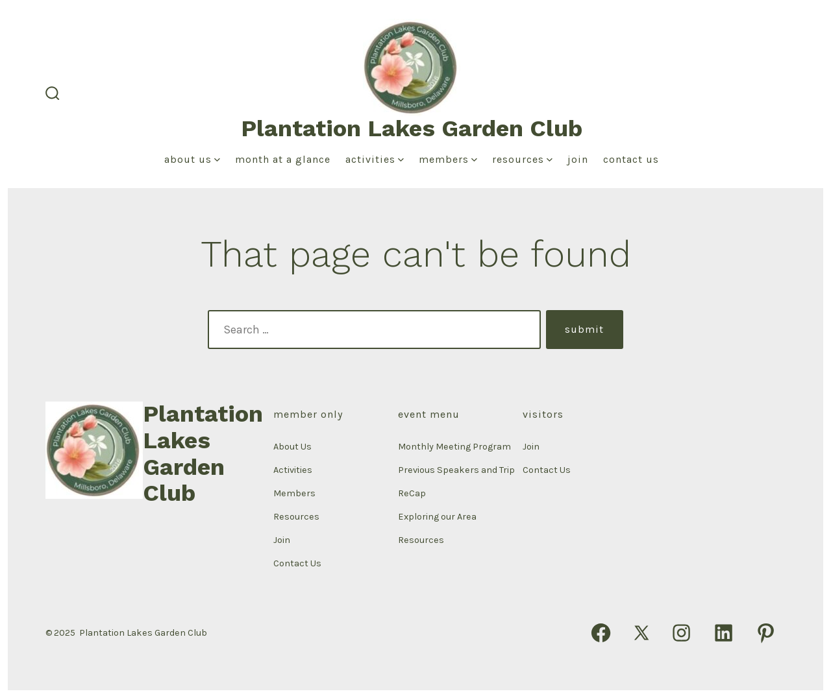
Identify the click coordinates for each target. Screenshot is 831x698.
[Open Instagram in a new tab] (681, 633)
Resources (522, 159)
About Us (192, 159)
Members (448, 159)
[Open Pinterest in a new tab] (766, 633)
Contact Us (631, 159)
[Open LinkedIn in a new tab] (723, 633)
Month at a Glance (282, 159)
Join (577, 159)
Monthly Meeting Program (454, 446)
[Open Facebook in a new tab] (601, 633)
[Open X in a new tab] (641, 633)
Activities (374, 159)
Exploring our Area (437, 516)
